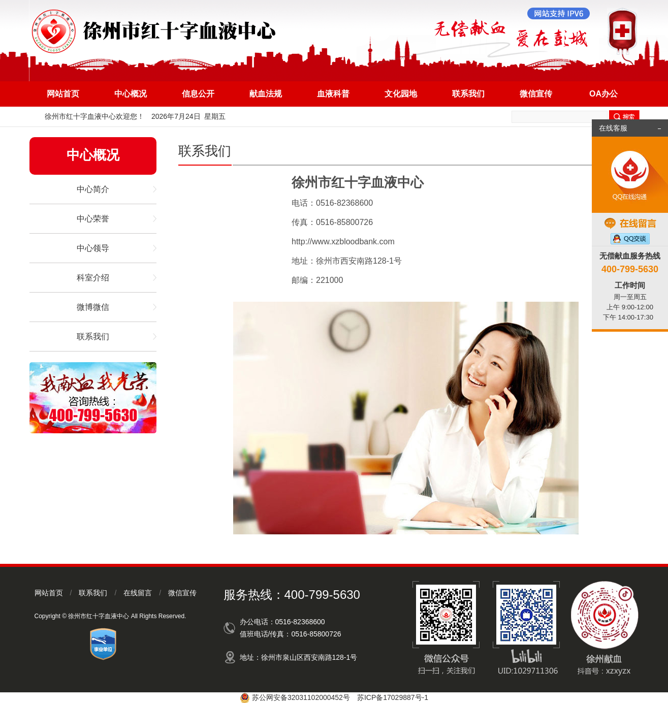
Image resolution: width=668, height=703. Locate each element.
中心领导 (93, 248)
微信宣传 (536, 93)
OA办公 (603, 93)
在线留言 (137, 593)
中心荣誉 (93, 218)
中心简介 (93, 189)
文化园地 (401, 93)
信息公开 (198, 93)
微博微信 (93, 307)
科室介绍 (93, 277)
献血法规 (265, 93)
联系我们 (468, 93)
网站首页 (63, 93)
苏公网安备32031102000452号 (301, 697)
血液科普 (333, 93)
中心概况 (130, 93)
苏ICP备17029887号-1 (392, 697)
